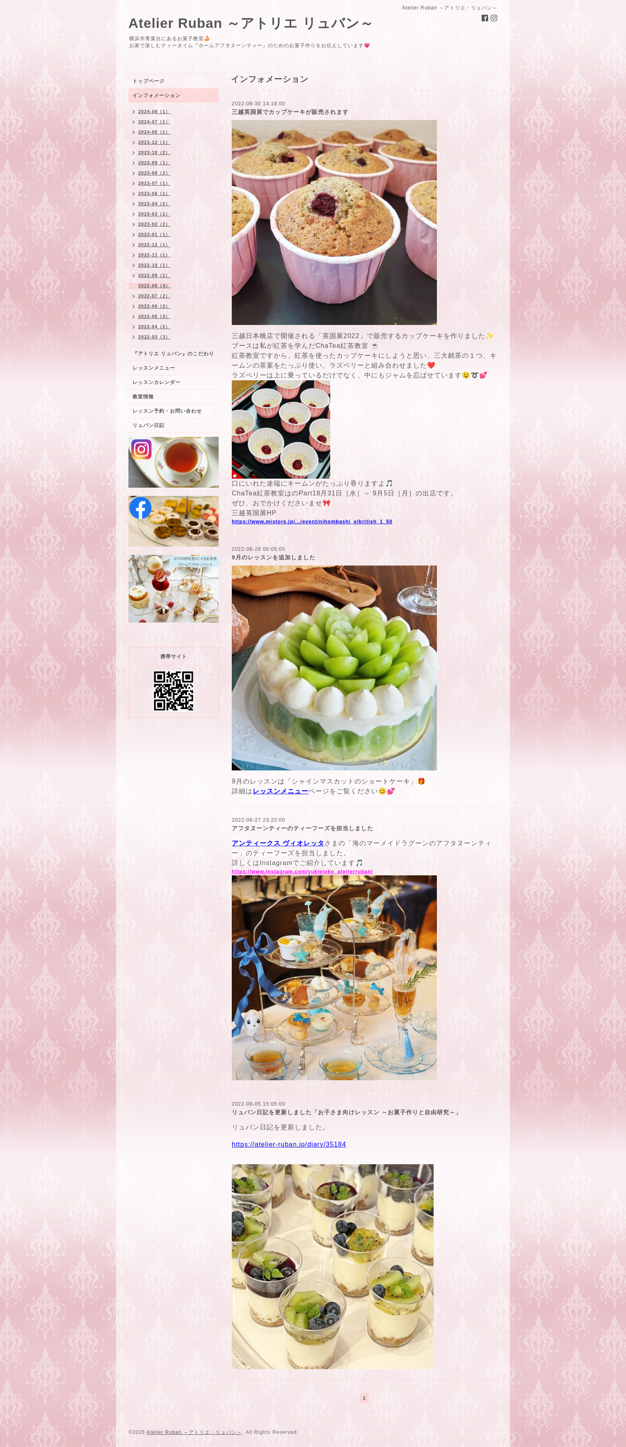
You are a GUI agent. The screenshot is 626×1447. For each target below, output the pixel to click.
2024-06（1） (154, 131)
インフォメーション (156, 95)
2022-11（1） (154, 254)
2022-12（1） (154, 244)
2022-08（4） (154, 285)
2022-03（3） (154, 336)
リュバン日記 (148, 425)
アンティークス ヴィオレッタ (278, 843)
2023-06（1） (154, 193)
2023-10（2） (154, 152)
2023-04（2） (154, 203)
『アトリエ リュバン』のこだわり (173, 354)
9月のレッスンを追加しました (273, 557)
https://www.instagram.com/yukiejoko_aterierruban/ (302, 872)
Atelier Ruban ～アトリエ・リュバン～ (194, 1432)
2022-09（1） (154, 275)
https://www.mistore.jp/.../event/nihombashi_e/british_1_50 (312, 522)
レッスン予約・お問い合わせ (167, 411)
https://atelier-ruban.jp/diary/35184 (289, 1144)
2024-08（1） (154, 111)
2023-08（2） (154, 172)
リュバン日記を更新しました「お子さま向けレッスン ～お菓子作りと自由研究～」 (347, 1112)
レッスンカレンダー (156, 382)
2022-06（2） (154, 306)
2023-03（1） (154, 213)
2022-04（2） (154, 326)
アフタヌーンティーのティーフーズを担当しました (302, 828)
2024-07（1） (154, 121)
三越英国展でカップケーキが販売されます (290, 112)
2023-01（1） (154, 234)
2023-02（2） (154, 224)
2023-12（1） (154, 142)
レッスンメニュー (154, 368)
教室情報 (143, 397)
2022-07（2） (154, 295)
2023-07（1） (154, 183)
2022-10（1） (154, 265)
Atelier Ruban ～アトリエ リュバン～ (251, 23)
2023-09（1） (154, 162)
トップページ (148, 81)
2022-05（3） (154, 316)
